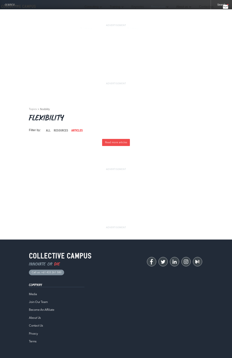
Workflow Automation (60, 28)
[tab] (48, 130)
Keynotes (137, 6)
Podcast (162, 28)
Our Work (180, 28)
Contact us (206, 6)
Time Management (109, 28)
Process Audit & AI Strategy (26, 28)
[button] (93, 6)
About (196, 28)
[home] (18, 6)
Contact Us (213, 28)
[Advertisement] (116, 55)
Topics (33, 109)
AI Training (86, 28)
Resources (158, 6)
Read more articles (116, 142)
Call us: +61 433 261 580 (46, 272)
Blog (148, 28)
